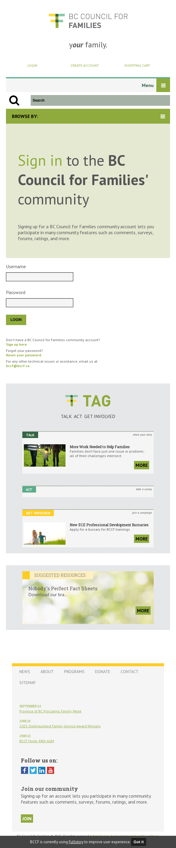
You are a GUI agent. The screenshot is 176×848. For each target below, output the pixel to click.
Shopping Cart (137, 65)
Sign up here (16, 344)
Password (15, 292)
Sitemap (27, 682)
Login (32, 65)
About (47, 671)
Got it (139, 842)
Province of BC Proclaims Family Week (50, 711)
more (141, 465)
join (27, 818)
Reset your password (23, 355)
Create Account (85, 65)
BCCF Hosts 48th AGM (36, 741)
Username (16, 266)
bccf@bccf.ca (17, 366)
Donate (102, 671)
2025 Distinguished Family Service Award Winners (60, 726)
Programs (74, 671)
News (24, 671)
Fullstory (76, 841)
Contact (129, 671)
